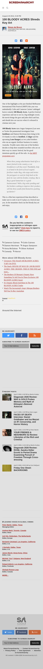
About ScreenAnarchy (11, 648)
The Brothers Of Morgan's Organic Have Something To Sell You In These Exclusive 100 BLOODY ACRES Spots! (21, 277)
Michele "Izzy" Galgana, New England (16, 558)
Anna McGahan (11, 249)
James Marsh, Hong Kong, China (14, 553)
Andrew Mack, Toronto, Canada (14, 530)
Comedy (8, 252)
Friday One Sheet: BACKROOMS (22, 469)
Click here (25, 228)
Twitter (8, 632)
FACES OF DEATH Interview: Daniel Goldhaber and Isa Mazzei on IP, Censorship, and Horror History (26, 419)
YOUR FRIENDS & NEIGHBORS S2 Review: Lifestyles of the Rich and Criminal (26, 436)
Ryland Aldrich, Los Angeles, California (17, 564)
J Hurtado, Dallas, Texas (11, 547)
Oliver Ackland (27, 249)
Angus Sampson (30, 246)
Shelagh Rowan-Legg (10, 570)
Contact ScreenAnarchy (31, 648)
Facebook (21, 632)
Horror (18, 252)
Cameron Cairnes (12, 243)
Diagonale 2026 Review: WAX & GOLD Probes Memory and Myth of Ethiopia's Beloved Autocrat (25, 402)
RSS (34, 632)
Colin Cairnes (29, 243)
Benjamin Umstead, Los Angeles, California (18, 542)
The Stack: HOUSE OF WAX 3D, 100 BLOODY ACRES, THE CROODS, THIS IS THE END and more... (22, 269)
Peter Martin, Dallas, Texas (12, 525)
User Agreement (24, 650)
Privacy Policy (10, 650)
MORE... (5, 575)
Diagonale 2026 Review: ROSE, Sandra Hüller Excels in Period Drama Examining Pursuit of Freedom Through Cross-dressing (26, 454)
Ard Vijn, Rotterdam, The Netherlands (16, 536)
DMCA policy (24, 230)
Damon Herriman (11, 246)
